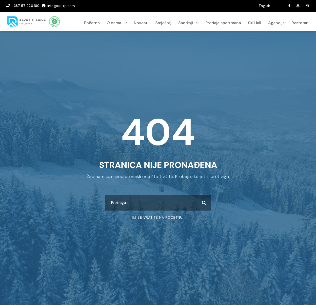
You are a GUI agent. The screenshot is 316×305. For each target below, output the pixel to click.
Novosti (141, 22)
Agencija (276, 22)
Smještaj (163, 22)
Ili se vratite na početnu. (158, 217)
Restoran (300, 22)
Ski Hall (254, 22)
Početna (92, 22)
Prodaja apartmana (223, 22)
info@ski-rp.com (61, 5)
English (264, 5)
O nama (114, 22)
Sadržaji (185, 22)
